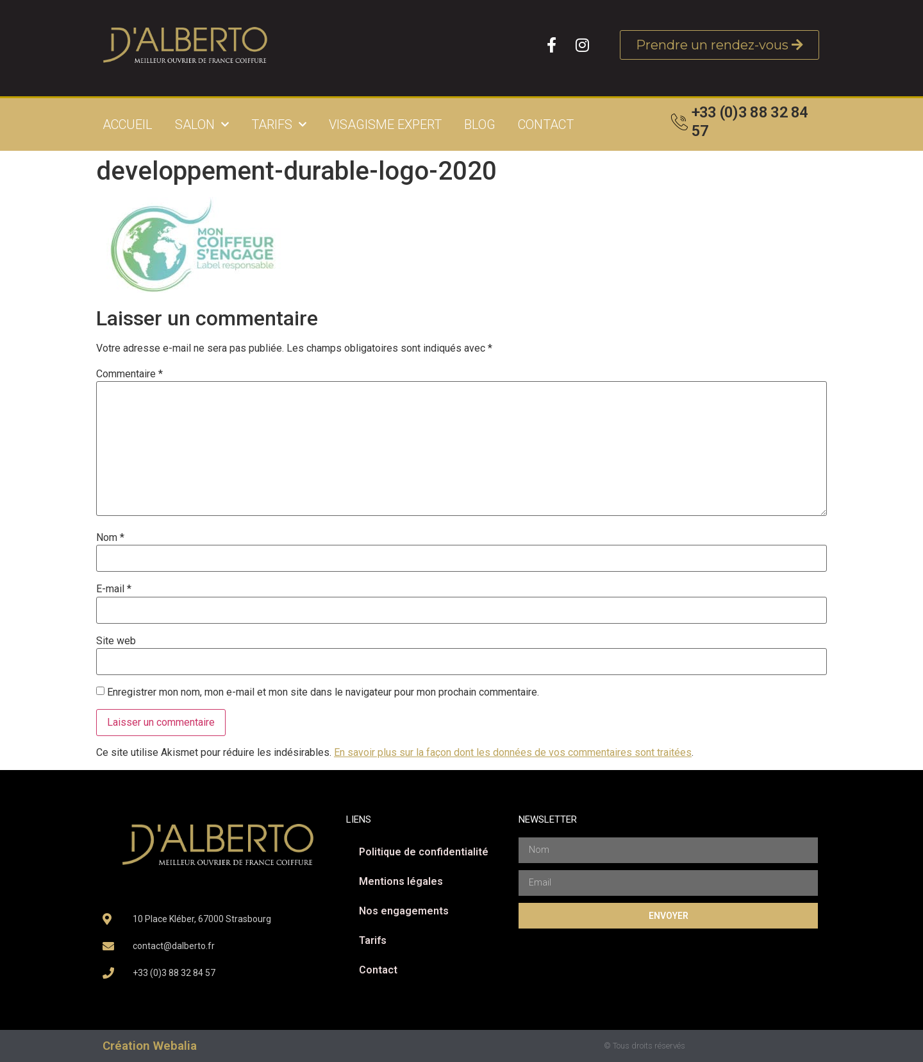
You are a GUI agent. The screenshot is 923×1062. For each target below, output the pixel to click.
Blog (479, 124)
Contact (546, 124)
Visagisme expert (385, 124)
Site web (116, 641)
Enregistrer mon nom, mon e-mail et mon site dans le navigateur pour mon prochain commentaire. (323, 692)
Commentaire (129, 374)
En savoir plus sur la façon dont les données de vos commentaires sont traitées (513, 752)
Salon (202, 124)
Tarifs (278, 124)
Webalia (175, 1045)
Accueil (128, 124)
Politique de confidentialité (423, 852)
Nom (110, 538)
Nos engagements (404, 911)
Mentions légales (401, 881)
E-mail (113, 589)
